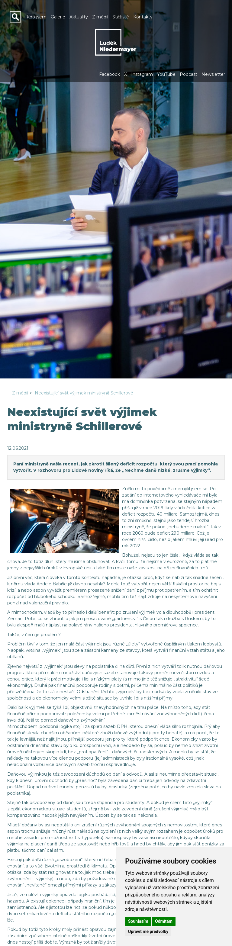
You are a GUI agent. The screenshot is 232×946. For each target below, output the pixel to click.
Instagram (142, 74)
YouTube (166, 74)
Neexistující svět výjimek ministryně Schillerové (84, 393)
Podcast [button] (188, 74)
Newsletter (213, 74)
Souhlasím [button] (138, 921)
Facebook (109, 74)
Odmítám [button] (163, 921)
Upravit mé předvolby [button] (148, 931)
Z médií (20, 393)
